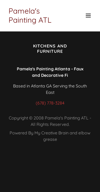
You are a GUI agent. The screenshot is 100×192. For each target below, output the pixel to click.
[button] (88, 15)
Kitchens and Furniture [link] (50, 48)
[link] (37, 21)
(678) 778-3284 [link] (50, 103)
